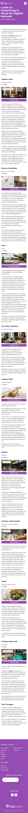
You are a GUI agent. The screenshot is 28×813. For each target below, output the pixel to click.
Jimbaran (3, 756)
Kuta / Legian (4, 748)
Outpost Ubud (6, 82)
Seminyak (3, 750)
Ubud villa (17, 200)
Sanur (2, 758)
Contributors (4, 768)
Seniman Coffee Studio (9, 524)
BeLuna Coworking (8, 171)
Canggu (3, 754)
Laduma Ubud (6, 382)
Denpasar (16, 750)
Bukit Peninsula (18, 748)
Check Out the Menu (14, 400)
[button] (25, 3)
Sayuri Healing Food (8, 584)
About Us (3, 765)
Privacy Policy (4, 770)
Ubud (2, 752)
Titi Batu (4, 645)
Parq (3, 248)
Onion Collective (7, 329)
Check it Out (14, 100)
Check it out (14, 473)
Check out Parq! (14, 266)
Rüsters (4, 455)
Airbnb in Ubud (9, 575)
